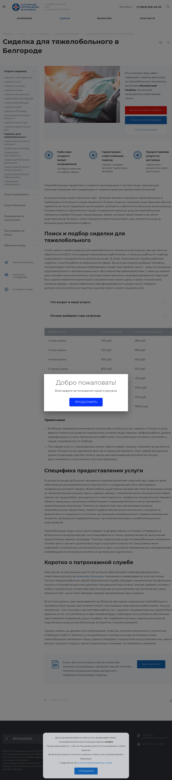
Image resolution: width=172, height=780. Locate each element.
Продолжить (86, 402)
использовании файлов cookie (94, 762)
